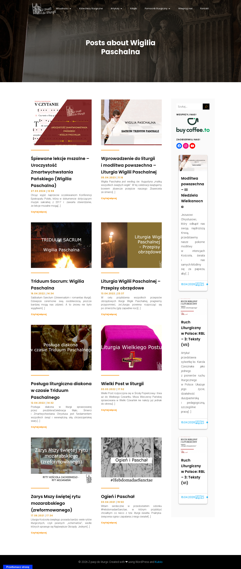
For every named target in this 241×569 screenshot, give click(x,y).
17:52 (121, 389)
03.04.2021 (108, 502)
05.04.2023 (108, 177)
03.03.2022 (108, 389)
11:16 (120, 177)
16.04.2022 (38, 293)
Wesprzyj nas (185, 8)
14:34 (50, 293)
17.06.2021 (37, 515)
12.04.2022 (38, 402)
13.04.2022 (108, 293)
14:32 (50, 402)
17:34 (49, 515)
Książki (133, 8)
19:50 (120, 502)
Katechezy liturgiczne (91, 8)
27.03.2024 (38, 191)
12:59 (51, 191)
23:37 (120, 293)
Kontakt (204, 8)
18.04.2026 (188, 284)
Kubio (159, 562)
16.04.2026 (188, 422)
